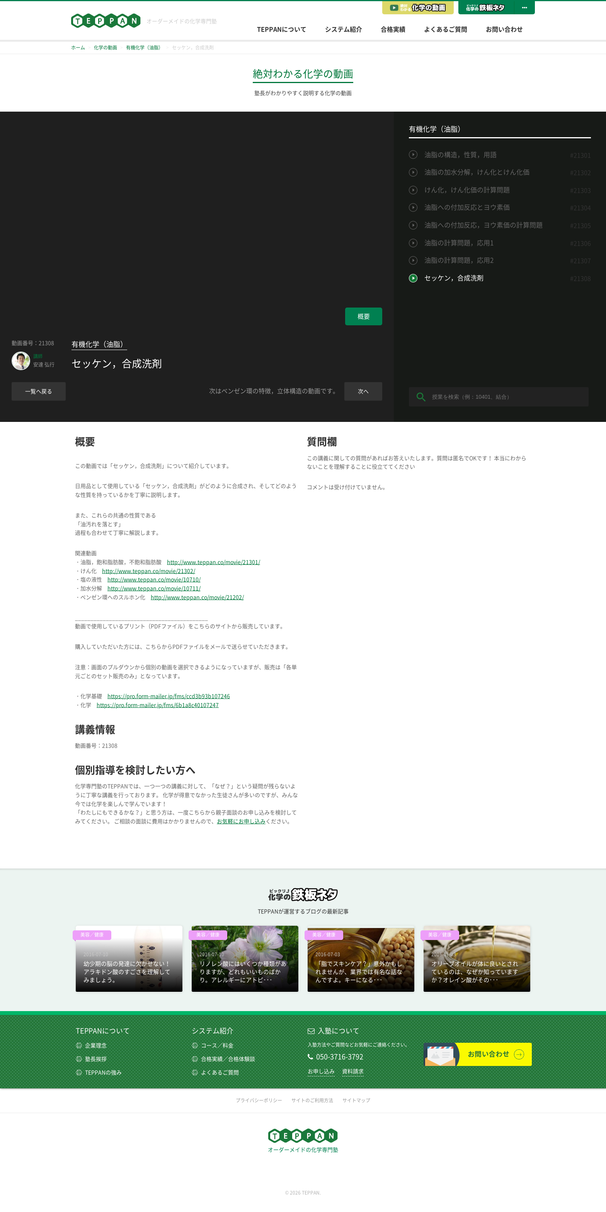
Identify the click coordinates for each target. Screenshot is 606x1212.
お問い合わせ (504, 29)
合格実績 (393, 29)
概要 (363, 316)
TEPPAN (106, 21)
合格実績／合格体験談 (223, 1059)
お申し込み (321, 1071)
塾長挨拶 (91, 1059)
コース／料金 (212, 1045)
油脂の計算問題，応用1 (459, 243)
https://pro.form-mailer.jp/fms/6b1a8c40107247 (158, 705)
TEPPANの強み (99, 1072)
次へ (363, 391)
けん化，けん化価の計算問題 (467, 190)
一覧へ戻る (38, 391)
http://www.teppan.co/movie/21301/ (213, 562)
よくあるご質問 (445, 29)
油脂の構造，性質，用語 (460, 154)
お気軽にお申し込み (241, 821)
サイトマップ (356, 1100)
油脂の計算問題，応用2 (459, 260)
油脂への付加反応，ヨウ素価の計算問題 (483, 225)
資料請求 (353, 1071)
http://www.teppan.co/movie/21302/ (148, 571)
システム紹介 (343, 29)
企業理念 (91, 1045)
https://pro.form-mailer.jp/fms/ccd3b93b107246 (168, 696)
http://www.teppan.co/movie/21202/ (197, 597)
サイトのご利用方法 (312, 1100)
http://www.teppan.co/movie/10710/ (154, 579)
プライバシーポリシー (259, 1100)
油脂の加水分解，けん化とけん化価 (476, 172)
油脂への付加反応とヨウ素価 (467, 207)
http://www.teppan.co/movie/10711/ (154, 588)
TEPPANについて (281, 29)
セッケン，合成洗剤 (453, 278)
